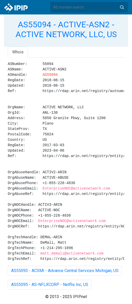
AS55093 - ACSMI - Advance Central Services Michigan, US (65, 270)
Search (122, 7)
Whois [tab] (18, 52)
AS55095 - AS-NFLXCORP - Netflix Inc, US (49, 284)
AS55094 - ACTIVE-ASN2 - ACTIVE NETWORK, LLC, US (66, 29)
